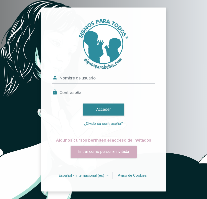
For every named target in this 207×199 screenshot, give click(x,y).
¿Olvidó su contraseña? (103, 123)
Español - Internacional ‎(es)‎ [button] (82, 175)
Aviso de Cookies (132, 175)
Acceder (103, 109)
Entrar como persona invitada (103, 151)
